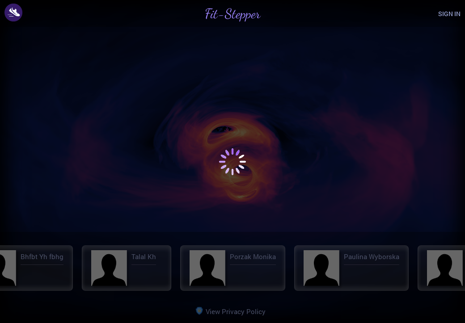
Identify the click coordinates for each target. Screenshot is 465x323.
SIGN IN (449, 13)
